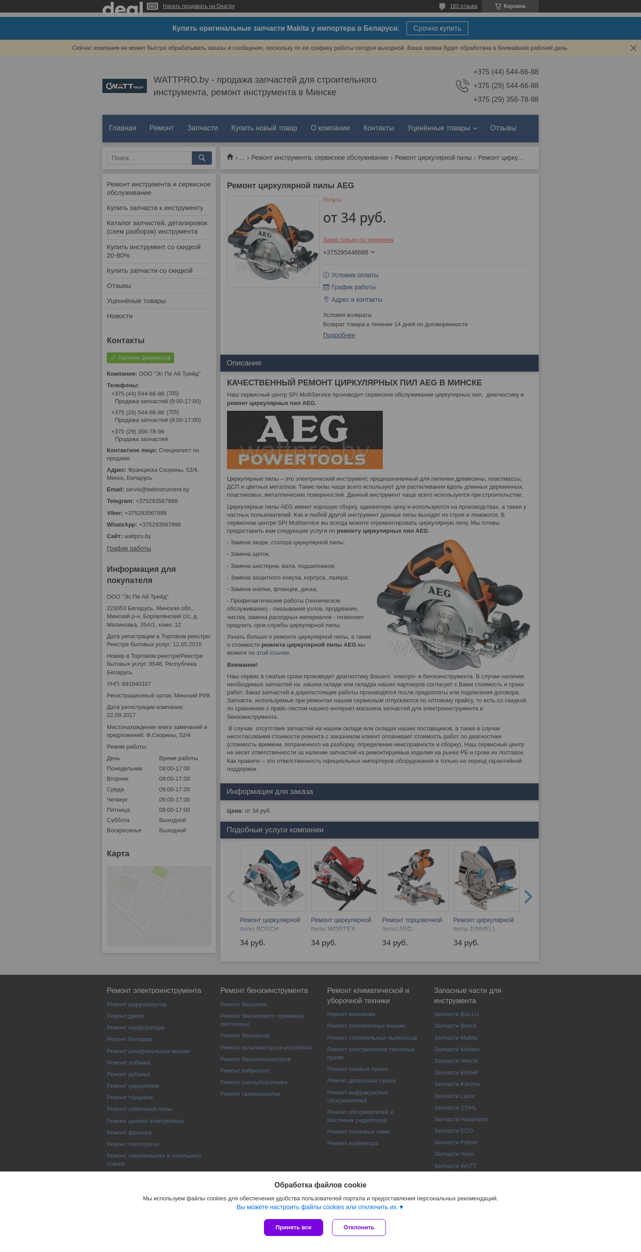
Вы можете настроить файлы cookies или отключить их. (317, 1207)
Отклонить (359, 1227)
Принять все (294, 1227)
